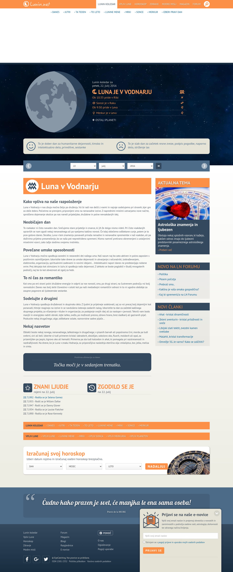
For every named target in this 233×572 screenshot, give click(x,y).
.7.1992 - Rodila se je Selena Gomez (42, 397)
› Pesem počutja (167, 279)
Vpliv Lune (125, 4)
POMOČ (107, 533)
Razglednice (67, 545)
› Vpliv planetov (138, 436)
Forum (197, 4)
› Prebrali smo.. (166, 284)
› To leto (95, 12)
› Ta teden (80, 12)
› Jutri (66, 12)
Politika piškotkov (77, 561)
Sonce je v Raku (139, 103)
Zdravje (154, 4)
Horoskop (141, 4)
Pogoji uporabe (106, 549)
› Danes (55, 12)
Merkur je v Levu (139, 113)
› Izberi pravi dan (172, 12)
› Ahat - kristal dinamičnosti (173, 314)
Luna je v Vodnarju (139, 91)
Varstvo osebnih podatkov (99, 561)
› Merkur (152, 12)
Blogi (63, 541)
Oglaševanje (104, 544)
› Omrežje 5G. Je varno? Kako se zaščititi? (181, 342)
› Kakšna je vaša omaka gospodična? (178, 289)
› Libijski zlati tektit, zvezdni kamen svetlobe (178, 329)
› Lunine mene (112, 12)
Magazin (185, 4)
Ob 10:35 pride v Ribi (139, 97)
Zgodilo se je (116, 386)
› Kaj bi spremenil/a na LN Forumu (177, 294)
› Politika (163, 274)
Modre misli (169, 4)
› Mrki (127, 12)
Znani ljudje (51, 386)
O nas (101, 540)
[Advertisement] (116, 40)
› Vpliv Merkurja (116, 436)
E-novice (65, 549)
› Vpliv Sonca (95, 436)
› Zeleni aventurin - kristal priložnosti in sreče (180, 321)
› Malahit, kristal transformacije (175, 336)
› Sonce (139, 12)
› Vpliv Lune (48, 436)
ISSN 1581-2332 (59, 561)
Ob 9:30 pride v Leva (139, 107)
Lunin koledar (107, 4)
